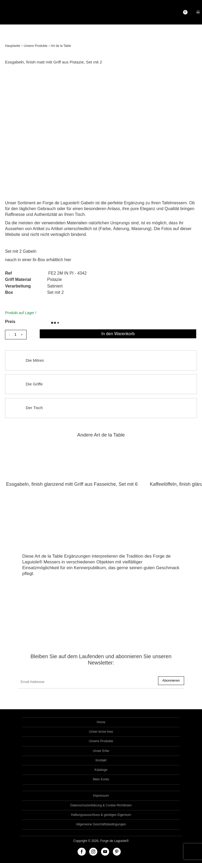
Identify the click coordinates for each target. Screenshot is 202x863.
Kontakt (101, 760)
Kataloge (101, 770)
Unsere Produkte (35, 46)
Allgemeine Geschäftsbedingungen (101, 824)
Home (101, 722)
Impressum (101, 795)
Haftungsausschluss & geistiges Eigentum (101, 815)
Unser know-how (101, 731)
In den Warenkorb (118, 333)
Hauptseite (12, 46)
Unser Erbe (101, 751)
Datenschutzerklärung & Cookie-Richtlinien (101, 805)
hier (67, 259)
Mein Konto (101, 779)
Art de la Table (61, 46)
